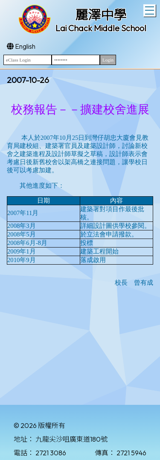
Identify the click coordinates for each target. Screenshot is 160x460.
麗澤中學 (100, 15)
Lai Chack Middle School (100, 28)
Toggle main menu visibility (150, 9)
